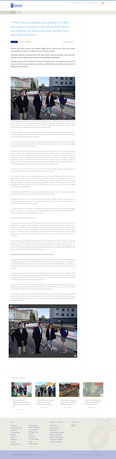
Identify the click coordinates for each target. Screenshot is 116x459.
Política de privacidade (87, 454)
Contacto (83, 3)
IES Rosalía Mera (33, 432)
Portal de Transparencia (56, 437)
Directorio (79, 454)
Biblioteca (14, 439)
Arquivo (13, 442)
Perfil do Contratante (56, 435)
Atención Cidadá (15, 444)
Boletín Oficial (54, 430)
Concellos (48, 5)
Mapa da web (102, 454)
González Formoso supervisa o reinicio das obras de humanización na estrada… (45, 402)
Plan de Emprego (33, 439)
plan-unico (14, 41)
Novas (19, 12)
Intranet (89, 3)
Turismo (31, 434)
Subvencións (53, 425)
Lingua (30, 441)
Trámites (57, 5)
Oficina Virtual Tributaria (57, 432)
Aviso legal (96, 454)
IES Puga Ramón (33, 429)
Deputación (30, 5)
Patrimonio (32, 437)
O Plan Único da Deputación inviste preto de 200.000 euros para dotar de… (93, 402)
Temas (39, 5)
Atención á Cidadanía (56, 442)
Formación (14, 425)
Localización (73, 454)
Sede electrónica (76, 3)
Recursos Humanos (16, 428)
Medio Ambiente (33, 444)
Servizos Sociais (15, 432)
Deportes (13, 435)
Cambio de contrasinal (56, 439)
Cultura (13, 437)
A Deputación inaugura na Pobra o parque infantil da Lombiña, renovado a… (68, 402)
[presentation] (75, 333)
